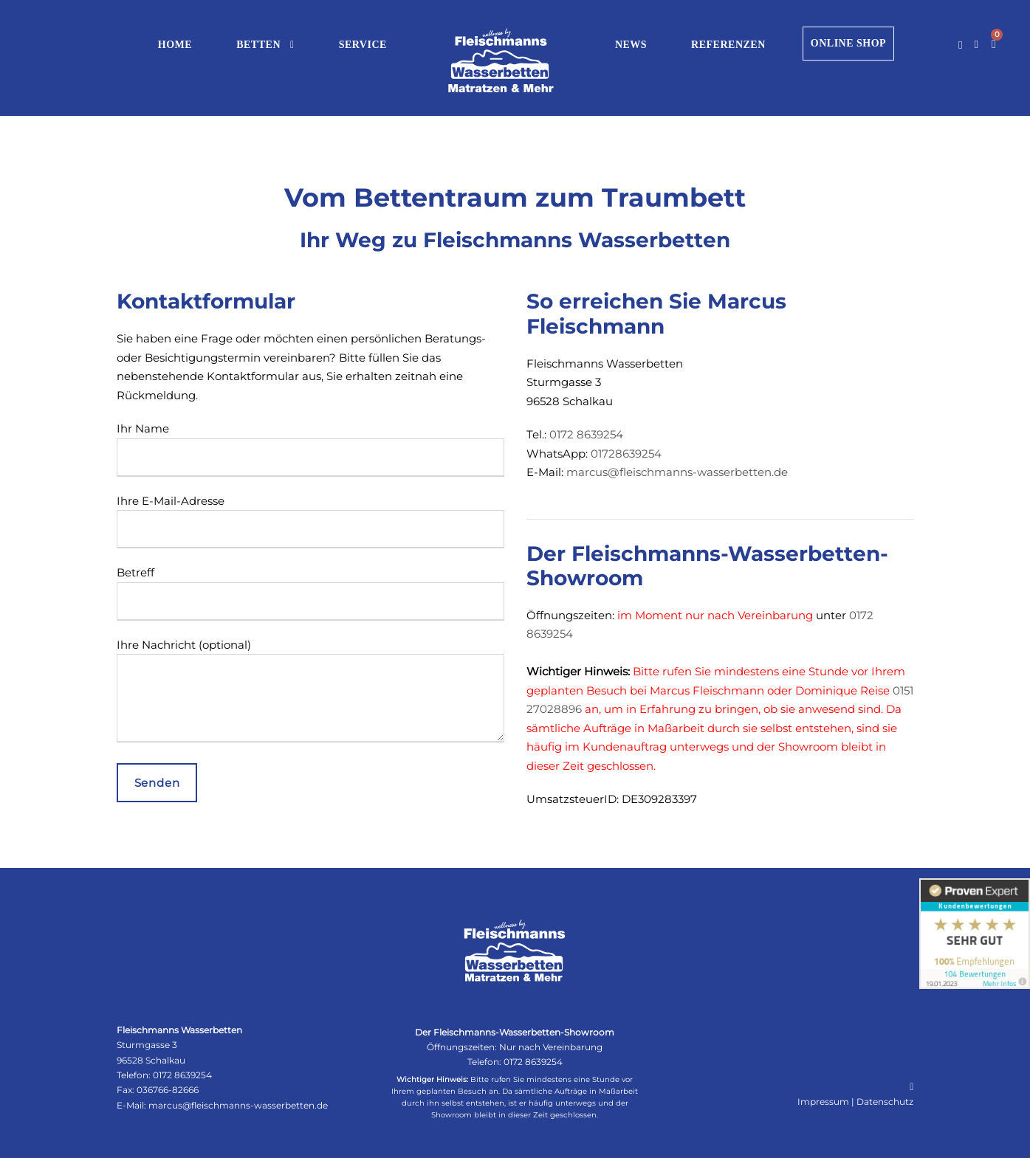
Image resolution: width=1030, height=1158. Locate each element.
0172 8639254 (586, 434)
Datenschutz (884, 1101)
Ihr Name (310, 449)
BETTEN (258, 44)
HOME (175, 44)
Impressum (823, 1101)
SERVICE (363, 44)
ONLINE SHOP (848, 43)
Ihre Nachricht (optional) (310, 693)
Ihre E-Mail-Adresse (310, 521)
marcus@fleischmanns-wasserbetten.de (677, 472)
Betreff (310, 593)
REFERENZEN (728, 44)
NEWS (631, 44)
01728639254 (626, 454)
